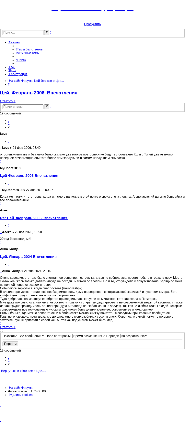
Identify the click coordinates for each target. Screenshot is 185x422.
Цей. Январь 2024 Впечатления (28, 257)
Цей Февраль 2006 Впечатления (29, 176)
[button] (8, 120)
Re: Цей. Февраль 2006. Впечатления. (34, 218)
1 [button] (9, 123)
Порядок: (127, 336)
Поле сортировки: (75, 336)
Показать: (24, 336)
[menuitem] (29, 49)
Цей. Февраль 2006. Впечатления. (39, 92)
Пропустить (92, 24)
